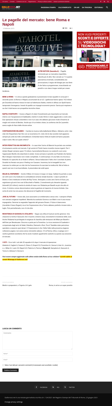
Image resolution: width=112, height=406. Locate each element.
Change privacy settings (14, 402)
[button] (107, 8)
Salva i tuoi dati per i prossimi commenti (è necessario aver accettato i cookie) (31, 365)
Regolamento (32, 1)
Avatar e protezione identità (61, 1)
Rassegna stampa (48, 7)
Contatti (12, 1)
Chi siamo (5, 1)
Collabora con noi (21, 1)
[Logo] (11, 7)
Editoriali (98, 7)
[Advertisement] (37, 307)
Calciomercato (64, 7)
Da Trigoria (87, 7)
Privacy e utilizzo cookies (45, 1)
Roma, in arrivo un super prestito (60, 285)
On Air (76, 7)
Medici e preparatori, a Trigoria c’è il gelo (17, 285)
